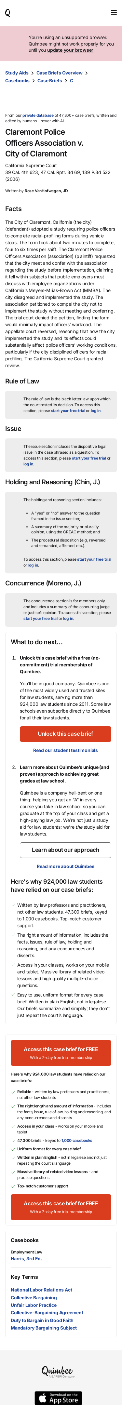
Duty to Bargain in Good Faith (42, 1320)
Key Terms (24, 1277)
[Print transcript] (110, 98)
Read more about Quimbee (65, 866)
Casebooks (17, 80)
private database (38, 115)
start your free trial (68, 410)
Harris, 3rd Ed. (26, 1258)
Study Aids (17, 72)
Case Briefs (49, 80)
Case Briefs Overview (59, 72)
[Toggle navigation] (114, 12)
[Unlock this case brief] (65, 734)
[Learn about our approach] (65, 850)
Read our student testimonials (65, 750)
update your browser (70, 50)
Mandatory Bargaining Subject (43, 1328)
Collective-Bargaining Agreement (47, 1312)
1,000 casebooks (77, 1140)
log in (96, 410)
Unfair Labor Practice (34, 1305)
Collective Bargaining (34, 1297)
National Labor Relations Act (41, 1289)
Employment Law (26, 1252)
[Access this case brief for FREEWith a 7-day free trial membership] (61, 1053)
